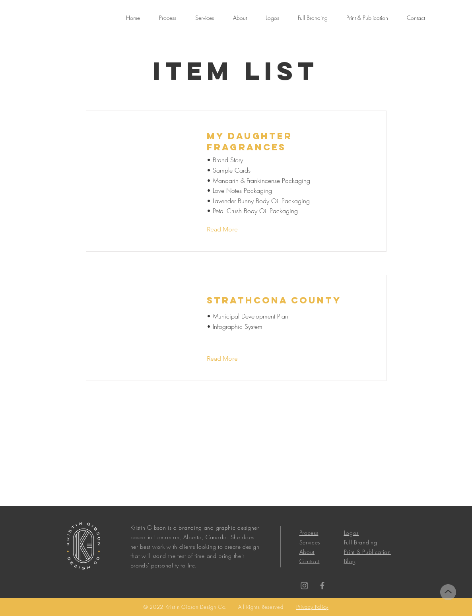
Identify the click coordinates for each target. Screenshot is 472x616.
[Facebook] (322, 586)
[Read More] (228, 229)
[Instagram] (304, 586)
